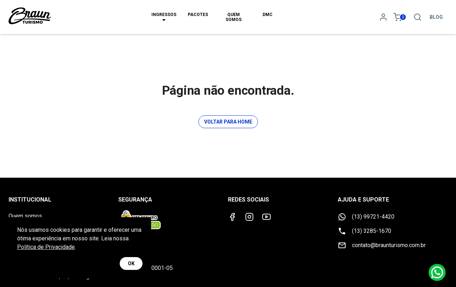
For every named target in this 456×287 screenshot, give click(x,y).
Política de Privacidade (46, 247)
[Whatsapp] (437, 272)
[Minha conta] (383, 17)
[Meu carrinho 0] (400, 17)
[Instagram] (249, 217)
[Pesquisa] (417, 17)
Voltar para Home (228, 122)
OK (131, 263)
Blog (436, 17)
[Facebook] (232, 217)
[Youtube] (266, 217)
